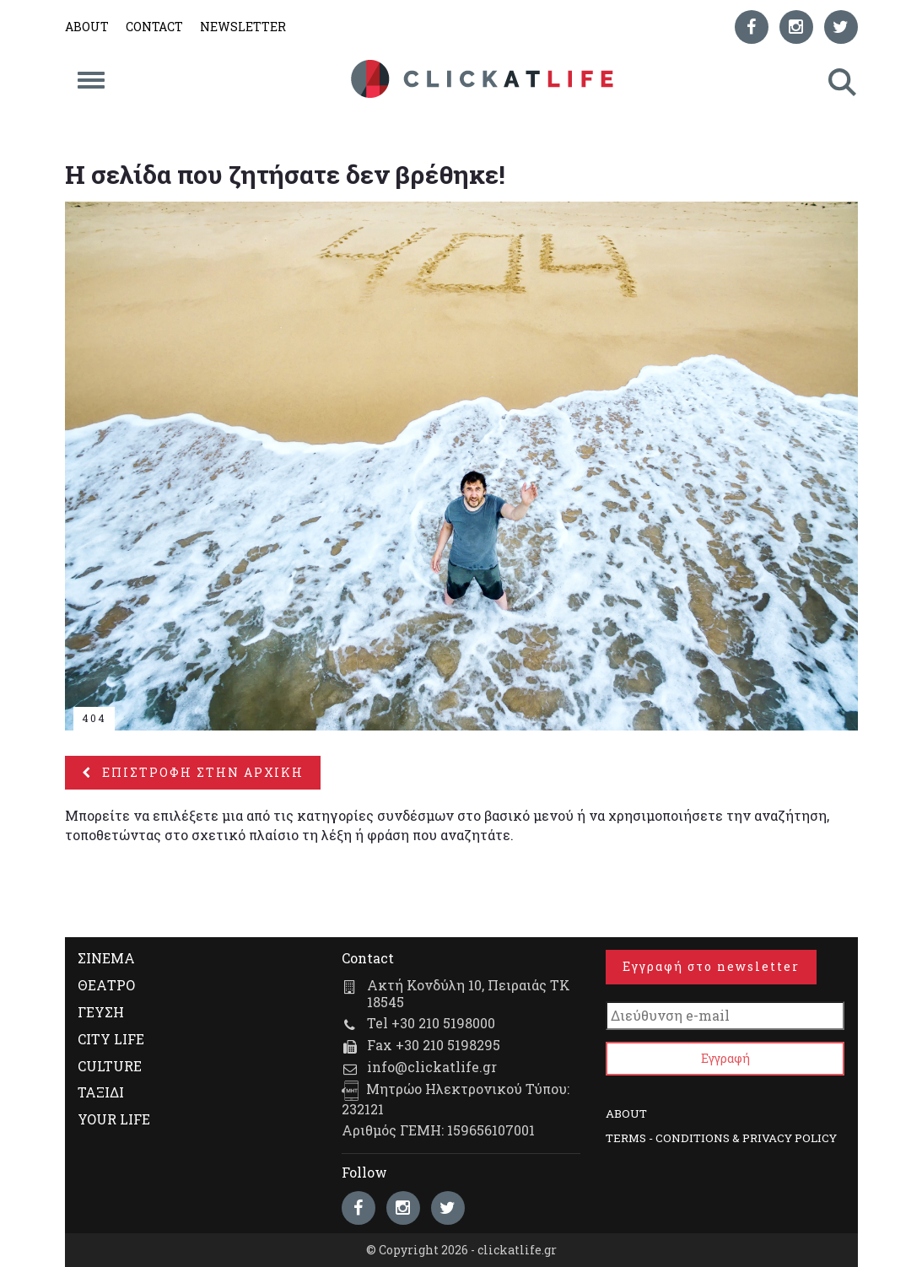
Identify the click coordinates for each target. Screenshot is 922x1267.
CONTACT (154, 27)
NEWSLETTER (243, 27)
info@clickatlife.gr (432, 1067)
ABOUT (87, 27)
